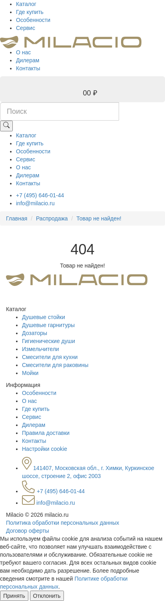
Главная (16, 218)
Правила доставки (46, 433)
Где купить (30, 12)
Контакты (28, 68)
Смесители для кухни (50, 357)
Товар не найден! (98, 218)
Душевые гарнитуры (48, 325)
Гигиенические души (48, 341)
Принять (14, 596)
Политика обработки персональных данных (62, 523)
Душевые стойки (43, 317)
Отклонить (47, 596)
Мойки (30, 373)
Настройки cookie (44, 449)
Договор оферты (27, 531)
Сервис (25, 28)
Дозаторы (34, 333)
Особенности (33, 20)
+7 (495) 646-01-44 (40, 195)
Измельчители (40, 349)
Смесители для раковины (55, 365)
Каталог (26, 4)
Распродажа (52, 218)
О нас (23, 52)
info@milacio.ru (35, 203)
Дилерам (27, 60)
